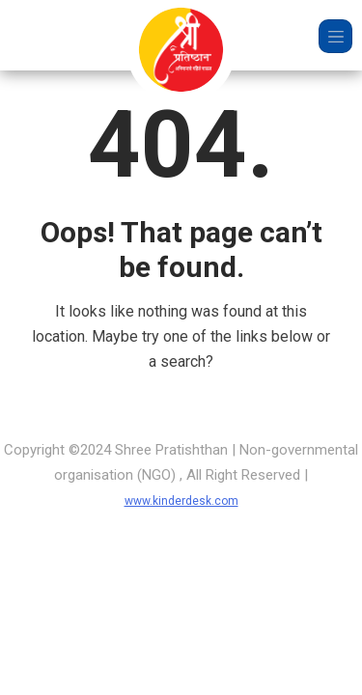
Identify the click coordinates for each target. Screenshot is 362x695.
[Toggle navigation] (335, 36)
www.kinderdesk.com (181, 501)
